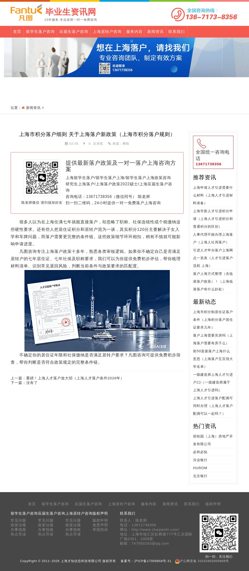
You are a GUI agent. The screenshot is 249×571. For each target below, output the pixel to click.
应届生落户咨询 (73, 32)
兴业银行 (200, 460)
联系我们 (176, 32)
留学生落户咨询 (40, 32)
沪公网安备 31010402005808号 (204, 561)
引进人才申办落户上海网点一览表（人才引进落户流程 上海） (213, 258)
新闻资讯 (155, 32)
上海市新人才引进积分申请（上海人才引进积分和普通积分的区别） (213, 218)
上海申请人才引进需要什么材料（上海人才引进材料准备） (213, 195)
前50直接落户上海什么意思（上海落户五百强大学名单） (213, 358)
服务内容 (134, 32)
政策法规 (18, 525)
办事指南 (18, 530)
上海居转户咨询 (107, 32)
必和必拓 (200, 452)
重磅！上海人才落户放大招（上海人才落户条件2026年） (75, 378)
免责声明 (100, 525)
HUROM (200, 468)
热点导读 (18, 534)
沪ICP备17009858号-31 (152, 561)
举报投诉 (100, 530)
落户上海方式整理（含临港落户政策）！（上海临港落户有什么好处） (213, 281)
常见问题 (18, 520)
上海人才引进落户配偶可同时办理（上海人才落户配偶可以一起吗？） (213, 405)
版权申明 (213, 504)
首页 (17, 32)
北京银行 (200, 476)
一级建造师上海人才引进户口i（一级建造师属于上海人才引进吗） (213, 382)
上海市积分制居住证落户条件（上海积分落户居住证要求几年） (213, 319)
